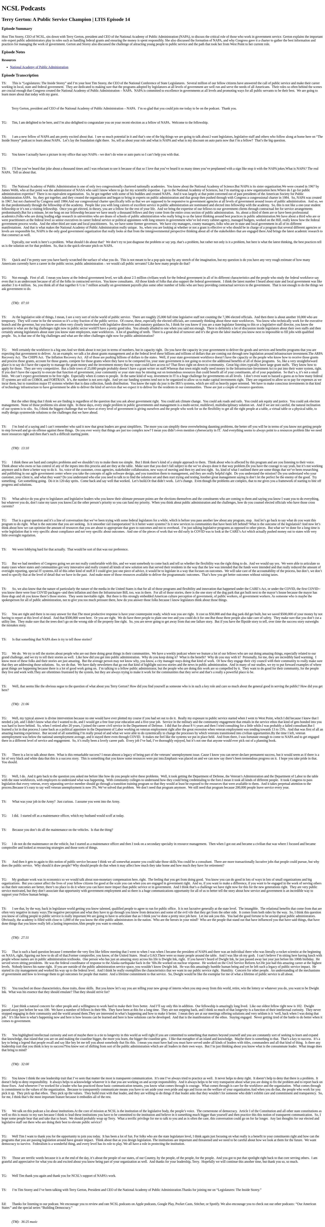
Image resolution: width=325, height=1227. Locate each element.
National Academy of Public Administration (39, 67)
